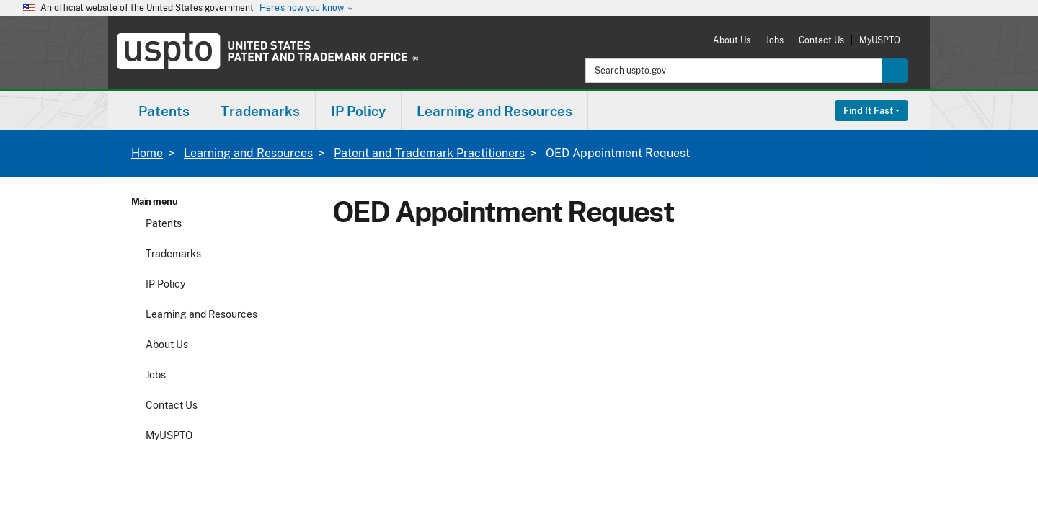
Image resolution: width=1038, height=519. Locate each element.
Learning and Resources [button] (494, 111)
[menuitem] (164, 110)
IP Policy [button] (358, 111)
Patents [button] (164, 111)
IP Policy (165, 284)
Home (147, 153)
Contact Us (821, 40)
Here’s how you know (307, 8)
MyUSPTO (879, 40)
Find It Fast (868, 110)
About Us (731, 40)
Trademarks (173, 254)
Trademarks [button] (260, 111)
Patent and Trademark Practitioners (429, 153)
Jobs (775, 40)
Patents (164, 223)
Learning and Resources (248, 153)
